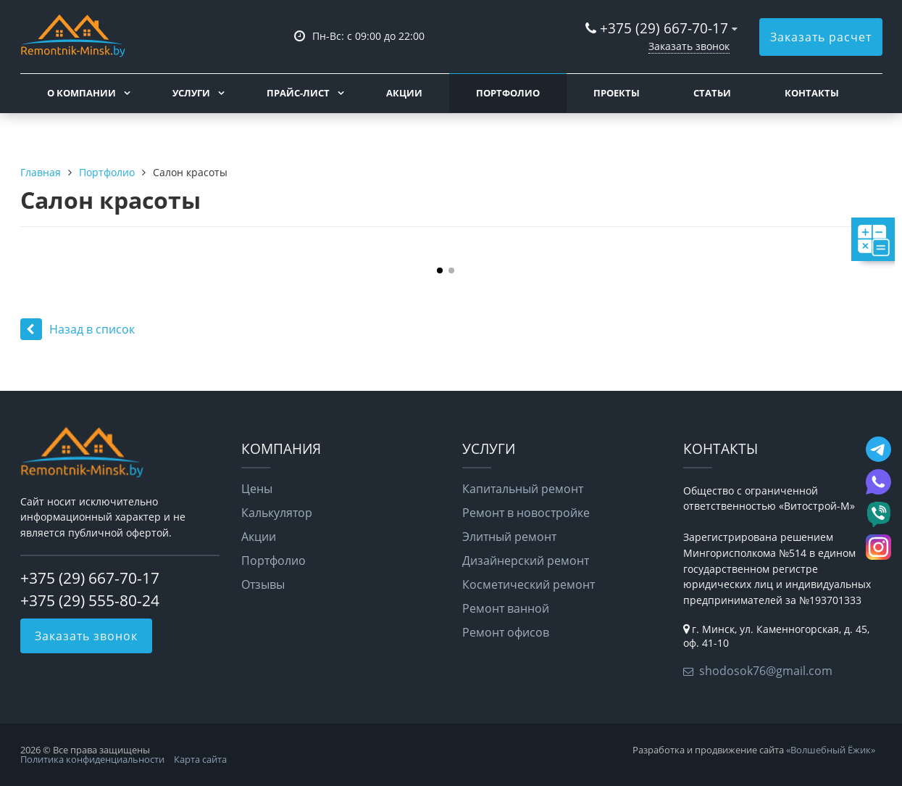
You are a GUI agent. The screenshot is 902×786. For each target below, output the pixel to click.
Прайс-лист (298, 92)
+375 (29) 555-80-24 (89, 600)
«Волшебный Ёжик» (830, 749)
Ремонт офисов (505, 632)
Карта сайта (200, 759)
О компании (81, 92)
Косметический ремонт (528, 584)
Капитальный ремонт (522, 489)
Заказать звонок (689, 46)
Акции (404, 92)
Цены (256, 489)
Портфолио (508, 92)
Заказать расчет (821, 37)
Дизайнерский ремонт (525, 560)
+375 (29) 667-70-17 (664, 28)
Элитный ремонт (509, 536)
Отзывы (263, 584)
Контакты (812, 92)
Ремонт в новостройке (526, 512)
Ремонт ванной (505, 608)
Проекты (616, 92)
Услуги (191, 92)
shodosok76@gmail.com (765, 671)
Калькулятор (276, 512)
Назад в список (77, 329)
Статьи (712, 92)
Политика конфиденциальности (92, 759)
